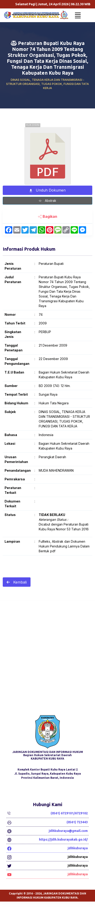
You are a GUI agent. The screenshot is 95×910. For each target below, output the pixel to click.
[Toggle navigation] (78, 15)
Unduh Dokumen (47, 190)
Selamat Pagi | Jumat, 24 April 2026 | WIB (59, 4)
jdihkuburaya (78, 848)
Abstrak (47, 201)
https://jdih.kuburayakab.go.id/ (63, 839)
